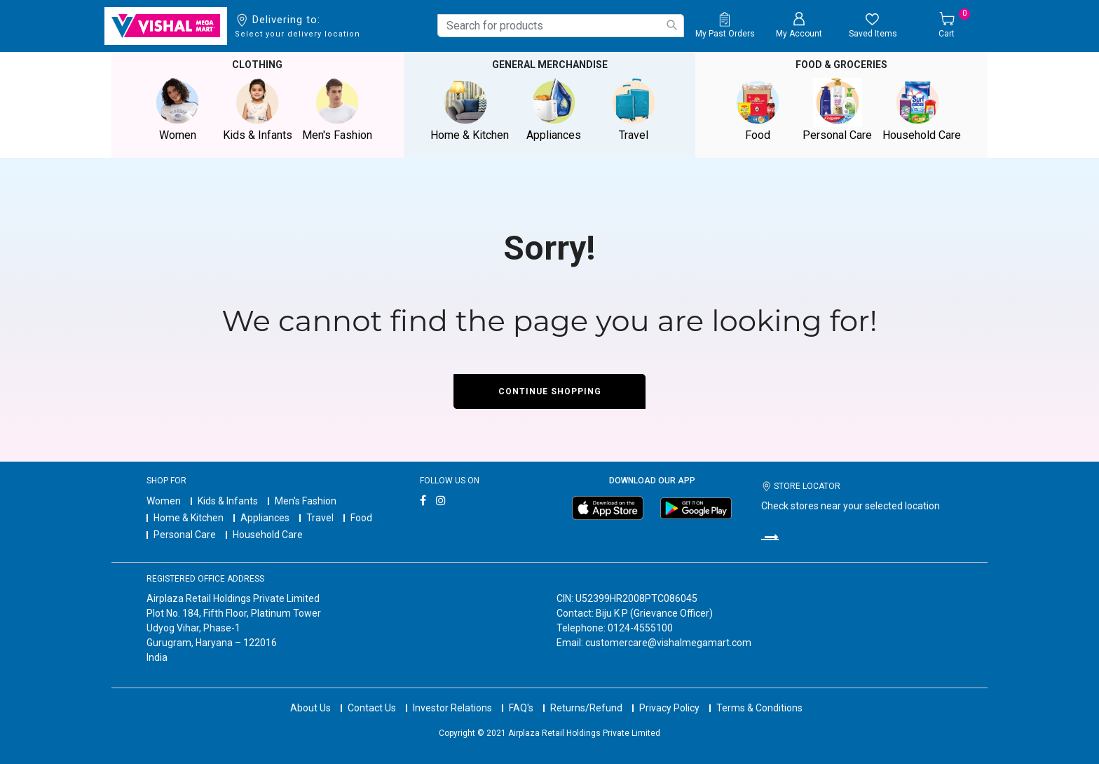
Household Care (268, 534)
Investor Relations (452, 707)
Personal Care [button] (838, 110)
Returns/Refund (586, 707)
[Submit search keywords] (671, 25)
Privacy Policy (669, 707)
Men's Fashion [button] (337, 110)
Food (361, 517)
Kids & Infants (228, 501)
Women (163, 501)
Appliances (264, 517)
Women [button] (177, 110)
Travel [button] (634, 110)
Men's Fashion (305, 501)
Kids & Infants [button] (257, 110)
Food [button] (758, 110)
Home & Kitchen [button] (469, 110)
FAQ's (521, 707)
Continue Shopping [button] (549, 391)
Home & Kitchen (188, 517)
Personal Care (184, 534)
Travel (320, 517)
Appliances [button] (554, 110)
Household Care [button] (921, 110)
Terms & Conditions (759, 707)
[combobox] (560, 25)
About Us (310, 707)
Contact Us (372, 707)
